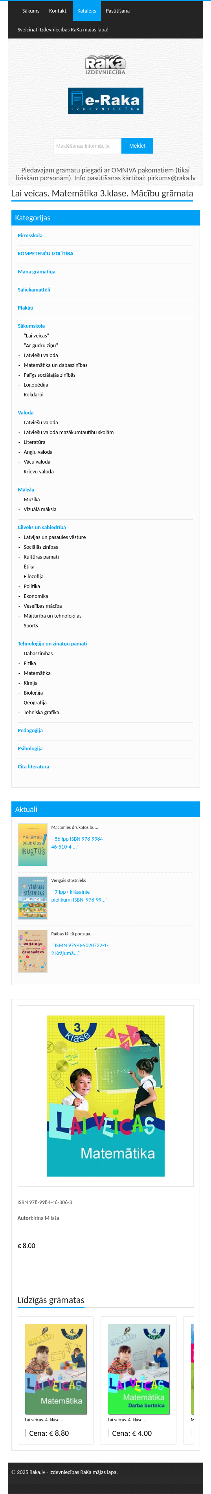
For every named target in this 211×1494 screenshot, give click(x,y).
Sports (31, 625)
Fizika (30, 663)
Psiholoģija (30, 748)
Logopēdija (36, 384)
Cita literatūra (34, 766)
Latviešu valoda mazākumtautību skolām (69, 432)
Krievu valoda (39, 471)
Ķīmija (31, 683)
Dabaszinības (38, 653)
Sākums (30, 10)
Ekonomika (36, 596)
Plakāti (25, 307)
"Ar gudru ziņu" (41, 345)
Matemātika (37, 673)
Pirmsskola (30, 235)
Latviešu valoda (41, 355)
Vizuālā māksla (40, 509)
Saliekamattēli (34, 289)
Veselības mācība (43, 606)
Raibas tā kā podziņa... (72, 934)
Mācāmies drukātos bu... (74, 827)
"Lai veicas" (37, 335)
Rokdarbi (34, 394)
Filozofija (34, 576)
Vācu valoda (37, 461)
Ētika (29, 566)
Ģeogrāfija (35, 702)
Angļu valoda (38, 452)
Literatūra (35, 442)
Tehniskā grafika (41, 712)
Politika (32, 586)
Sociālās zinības (41, 547)
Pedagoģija (30, 730)
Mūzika (32, 499)
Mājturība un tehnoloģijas (53, 615)
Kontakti (58, 10)
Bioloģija (33, 692)
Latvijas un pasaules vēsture (55, 537)
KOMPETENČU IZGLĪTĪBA (45, 253)
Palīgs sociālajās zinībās (50, 375)
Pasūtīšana (118, 10)
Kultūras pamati (41, 557)
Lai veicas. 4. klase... (44, 1420)
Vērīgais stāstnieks (68, 880)
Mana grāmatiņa (37, 271)
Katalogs (86, 10)
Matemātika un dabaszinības (56, 365)
